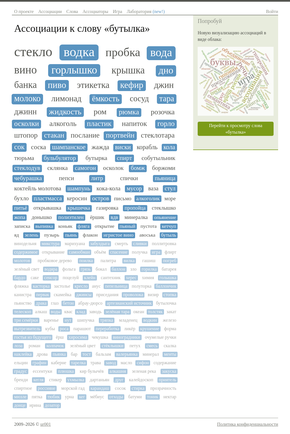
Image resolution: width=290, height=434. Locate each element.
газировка (107, 208)
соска (38, 147)
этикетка (93, 85)
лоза (18, 345)
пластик (99, 124)
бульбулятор (60, 158)
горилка (149, 269)
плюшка (66, 371)
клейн (89, 277)
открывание (53, 252)
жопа (19, 217)
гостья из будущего (32, 337)
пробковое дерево (55, 260)
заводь (95, 311)
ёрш (59, 337)
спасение (118, 252)
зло (133, 269)
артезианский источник (129, 303)
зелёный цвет (83, 345)
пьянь (71, 235)
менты (170, 354)
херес (131, 277)
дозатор (52, 405)
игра (156, 252)
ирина (35, 405)
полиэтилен (71, 217)
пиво (57, 85)
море (170, 198)
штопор (26, 135)
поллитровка (164, 243)
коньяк (65, 226)
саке (35, 277)
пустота (148, 226)
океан (138, 311)
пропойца (135, 208)
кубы (50, 328)
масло (126, 362)
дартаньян (99, 379)
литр (97, 178)
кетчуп (169, 226)
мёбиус (97, 396)
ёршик (97, 217)
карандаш (99, 388)
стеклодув (27, 168)
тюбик (54, 396)
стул (170, 188)
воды (56, 311)
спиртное (23, 388)
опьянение (165, 217)
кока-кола (108, 188)
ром (100, 111)
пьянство (22, 303)
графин (39, 362)
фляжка (21, 286)
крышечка (78, 208)
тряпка (106, 320)
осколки (26, 124)
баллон (118, 269)
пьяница (165, 178)
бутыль (168, 235)
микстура (50, 243)
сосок (120, 388)
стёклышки (112, 345)
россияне (46, 388)
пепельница (116, 286)
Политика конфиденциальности (247, 424)
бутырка (96, 158)
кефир (131, 85)
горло (166, 124)
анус (96, 286)
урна (69, 396)
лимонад (66, 98)
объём (100, 252)
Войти (272, 11)
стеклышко (164, 208)
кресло (81, 286)
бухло (21, 198)
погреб (169, 260)
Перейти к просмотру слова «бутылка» (235, 128)
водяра (50, 269)
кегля (38, 379)
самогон (85, 168)
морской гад (73, 388)
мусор (134, 188)
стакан (54, 135)
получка (140, 252)
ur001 (45, 424)
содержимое (26, 252)
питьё (20, 208)
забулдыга (100, 243)
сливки (140, 243)
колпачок (55, 345)
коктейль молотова (37, 188)
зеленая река (144, 371)
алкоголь (62, 124)
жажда (100, 147)
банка (25, 85)
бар (74, 354)
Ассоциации (50, 11)
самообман (79, 252)
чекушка (100, 337)
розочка (162, 112)
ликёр (129, 328)
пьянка (59, 354)
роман (34, 345)
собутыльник (158, 158)
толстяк (155, 311)
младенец (128, 320)
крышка (128, 70)
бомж (138, 168)
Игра (117, 11)
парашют (82, 328)
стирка (138, 388)
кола (169, 147)
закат (171, 311)
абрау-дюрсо (90, 303)
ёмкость (106, 98)
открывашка (47, 208)
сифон (143, 362)
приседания (107, 294)
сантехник (111, 277)
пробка (122, 52)
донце (19, 405)
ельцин (21, 362)
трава (95, 362)
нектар (169, 396)
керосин (77, 198)
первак (42, 294)
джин (164, 85)
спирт (124, 158)
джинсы (83, 294)
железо (169, 320)
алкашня (118, 371)
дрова (42, 354)
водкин (150, 320)
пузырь (51, 235)
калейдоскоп (141, 379)
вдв (114, 217)
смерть (121, 243)
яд (16, 235)
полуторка (142, 286)
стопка (169, 294)
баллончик (166, 286)
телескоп (22, 311)
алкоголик (148, 198)
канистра (22, 294)
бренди (21, 379)
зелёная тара (117, 311)
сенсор (50, 277)
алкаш (41, 311)
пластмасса (48, 198)
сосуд (139, 98)
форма (170, 328)
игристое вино (119, 235)
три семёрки (26, 320)
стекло (33, 51)
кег (82, 396)
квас (68, 311)
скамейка (62, 294)
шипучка (85, 320)
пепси (66, 178)
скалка (170, 345)
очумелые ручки (160, 337)
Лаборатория (146, 11)
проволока (133, 294)
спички (129, 178)
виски (123, 147)
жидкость (65, 111)
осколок (113, 168)
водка (78, 52)
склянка (57, 168)
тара (166, 98)
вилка (129, 260)
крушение (149, 328)
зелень (31, 235)
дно (166, 70)
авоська (147, 235)
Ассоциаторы (95, 11)
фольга (69, 269)
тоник (152, 396)
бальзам (103, 354)
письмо (122, 198)
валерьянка (127, 354)
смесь (151, 345)
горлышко (74, 70)
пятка (37, 396)
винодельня (25, 243)
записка (22, 226)
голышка (167, 277)
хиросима (78, 337)
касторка (41, 286)
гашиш (148, 260)
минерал (151, 354)
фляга (83, 226)
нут (68, 320)
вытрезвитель (27, 328)
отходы (116, 396)
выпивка (44, 226)
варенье (51, 320)
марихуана (75, 243)
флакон (90, 235)
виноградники (126, 337)
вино (25, 70)
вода (161, 52)
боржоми (163, 168)
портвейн (120, 135)
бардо (19, 277)
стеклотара (158, 135)
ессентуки (42, 371)
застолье (62, 286)
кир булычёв (92, 371)
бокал (101, 269)
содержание (164, 362)
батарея (169, 269)
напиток (134, 124)
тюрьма (24, 158)
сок (19, 147)
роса (64, 328)
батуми (135, 396)
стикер (55, 379)
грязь (86, 269)
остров (100, 198)
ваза (153, 188)
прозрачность (163, 388)
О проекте (24, 11)
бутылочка (166, 303)
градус (20, 371)
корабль (147, 147)
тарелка (78, 362)
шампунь (78, 188)
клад (80, 311)
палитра (108, 260)
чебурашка (28, 178)
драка (41, 303)
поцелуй (71, 277)
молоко (27, 98)
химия (148, 277)
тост (86, 354)
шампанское (69, 147)
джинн (25, 111)
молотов (22, 260)
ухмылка (75, 379)
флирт (170, 252)
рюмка (129, 112)
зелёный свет (26, 269)
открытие (105, 226)
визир (153, 294)
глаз (55, 303)
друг (119, 379)
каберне (58, 362)
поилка (86, 260)
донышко (42, 217)
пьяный (127, 226)
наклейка (23, 354)
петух (134, 345)
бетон (68, 303)
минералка (136, 217)
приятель (167, 379)
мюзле (20, 396)
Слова (72, 11)
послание (85, 135)
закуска (169, 371)
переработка (107, 328)
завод (111, 362)
